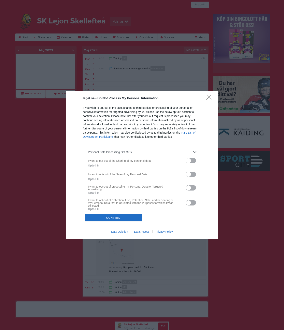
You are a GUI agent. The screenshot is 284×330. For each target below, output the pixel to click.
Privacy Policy (164, 231)
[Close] (210, 98)
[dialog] (142, 165)
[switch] (191, 160)
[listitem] (142, 152)
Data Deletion (119, 231)
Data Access (141, 231)
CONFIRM (113, 217)
